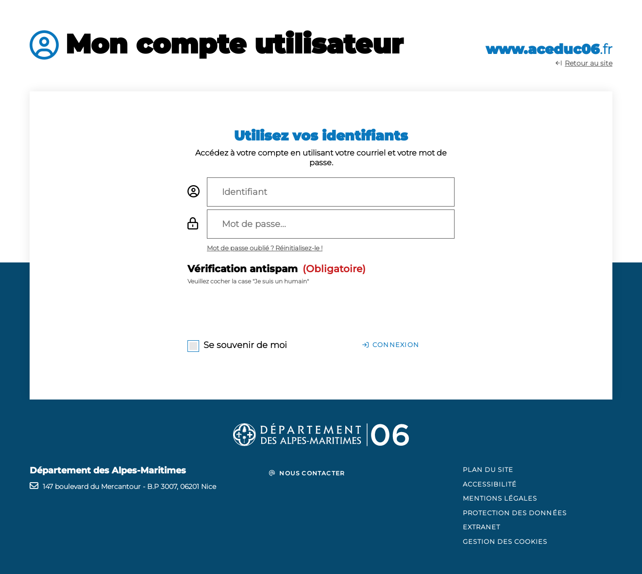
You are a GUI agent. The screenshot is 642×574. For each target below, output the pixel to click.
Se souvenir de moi (245, 345)
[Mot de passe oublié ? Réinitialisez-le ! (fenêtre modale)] (264, 248)
